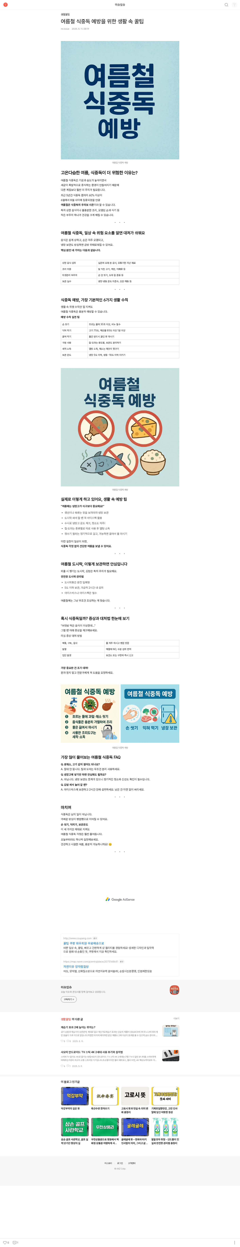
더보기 (176, 1079)
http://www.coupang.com (77, 999)
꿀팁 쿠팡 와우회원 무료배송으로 (83, 1004)
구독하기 (69, 1060)
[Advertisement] (120, 63)
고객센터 (131, 1224)
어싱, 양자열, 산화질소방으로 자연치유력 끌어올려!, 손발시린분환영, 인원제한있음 (107, 1032)
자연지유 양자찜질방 (76, 1028)
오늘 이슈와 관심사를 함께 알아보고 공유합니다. (83, 1053)
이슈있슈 (120, 4)
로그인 (120, 1224)
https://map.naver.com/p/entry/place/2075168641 (90, 1022)
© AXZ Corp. (120, 1230)
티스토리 (108, 1224)
